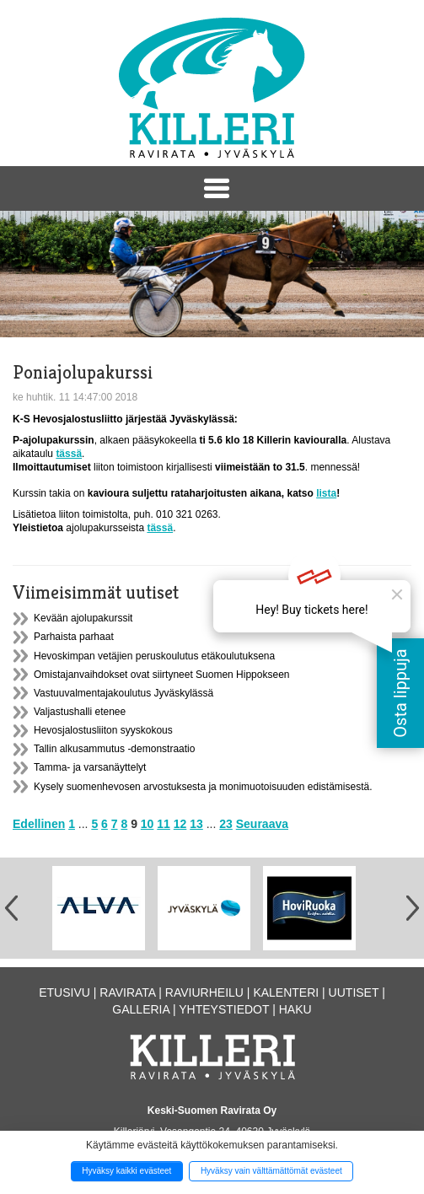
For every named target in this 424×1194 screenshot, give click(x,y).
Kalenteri (286, 992)
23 (226, 824)
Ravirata (127, 992)
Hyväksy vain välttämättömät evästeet (271, 1170)
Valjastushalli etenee (80, 712)
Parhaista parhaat (74, 637)
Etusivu (64, 992)
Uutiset (354, 992)
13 (196, 824)
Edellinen (39, 824)
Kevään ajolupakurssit (83, 618)
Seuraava (262, 824)
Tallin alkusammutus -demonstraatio (114, 749)
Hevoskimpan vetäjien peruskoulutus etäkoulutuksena (154, 656)
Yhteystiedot (224, 1009)
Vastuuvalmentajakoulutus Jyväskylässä (123, 693)
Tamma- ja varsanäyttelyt (90, 767)
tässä (69, 454)
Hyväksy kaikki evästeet (126, 1170)
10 (147, 824)
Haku (295, 1009)
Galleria (140, 1009)
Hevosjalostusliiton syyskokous (103, 730)
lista (326, 493)
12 (180, 824)
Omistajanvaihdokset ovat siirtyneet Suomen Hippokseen (162, 674)
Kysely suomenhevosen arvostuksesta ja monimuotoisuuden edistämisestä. (203, 787)
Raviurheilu (204, 992)
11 (163, 824)
